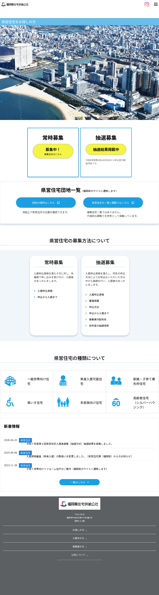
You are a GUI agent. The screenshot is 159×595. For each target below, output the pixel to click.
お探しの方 (78, 529)
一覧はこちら (79, 482)
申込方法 (92, 307)
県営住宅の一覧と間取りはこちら (113, 202)
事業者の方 (78, 546)
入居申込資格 (43, 291)
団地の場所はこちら (46, 202)
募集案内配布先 (96, 319)
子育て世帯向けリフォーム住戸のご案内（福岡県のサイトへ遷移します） (67, 469)
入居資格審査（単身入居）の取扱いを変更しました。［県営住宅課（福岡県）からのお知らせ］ (79, 456)
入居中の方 (78, 538)
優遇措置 (92, 301)
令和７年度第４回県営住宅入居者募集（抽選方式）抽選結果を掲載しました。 (69, 444)
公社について (78, 554)
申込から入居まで (45, 297)
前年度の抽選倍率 (97, 325)
